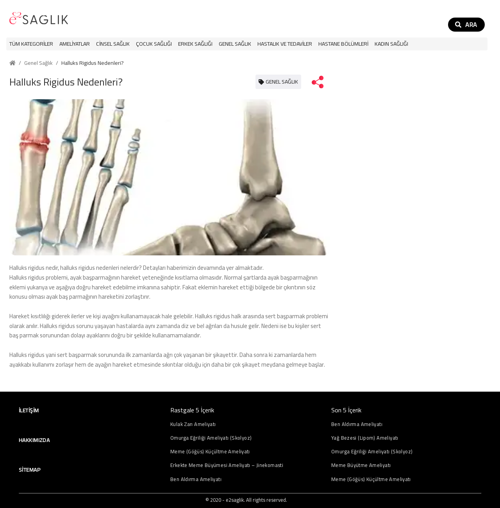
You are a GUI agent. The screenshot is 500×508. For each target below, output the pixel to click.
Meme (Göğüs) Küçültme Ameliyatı (210, 451)
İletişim (29, 410)
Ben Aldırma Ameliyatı (195, 479)
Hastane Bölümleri (343, 44)
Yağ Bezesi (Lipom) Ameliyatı (364, 438)
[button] (74, 43)
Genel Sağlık (235, 44)
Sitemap (29, 470)
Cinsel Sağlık (113, 44)
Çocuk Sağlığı (154, 44)
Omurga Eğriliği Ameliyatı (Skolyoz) (211, 438)
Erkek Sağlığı (195, 44)
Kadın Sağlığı (391, 44)
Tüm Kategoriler (31, 44)
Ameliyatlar (74, 44)
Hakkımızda (34, 440)
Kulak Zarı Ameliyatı (193, 424)
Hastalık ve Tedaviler (284, 44)
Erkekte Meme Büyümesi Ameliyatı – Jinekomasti (226, 465)
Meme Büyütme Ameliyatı (361, 465)
